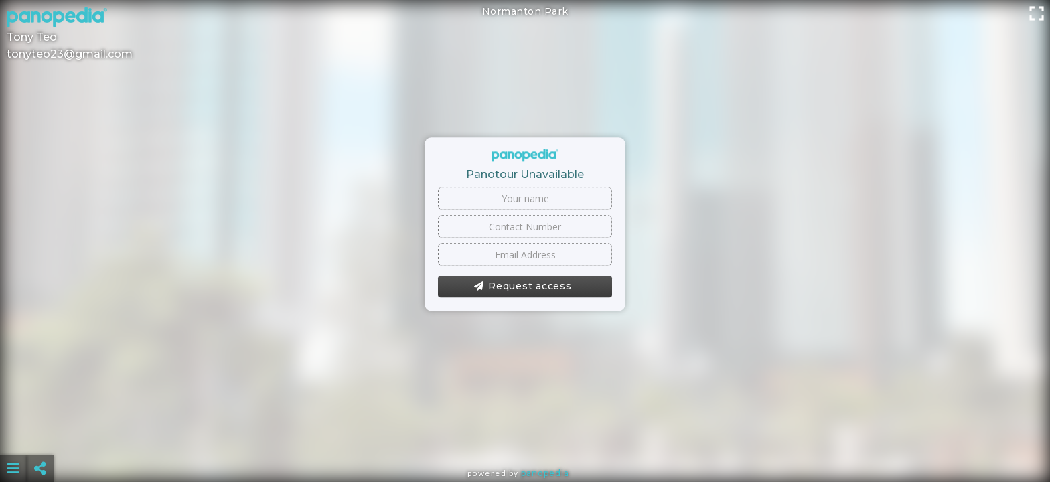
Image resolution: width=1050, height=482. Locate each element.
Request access (522, 286)
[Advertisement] (525, 435)
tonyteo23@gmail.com (70, 54)
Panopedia (545, 473)
